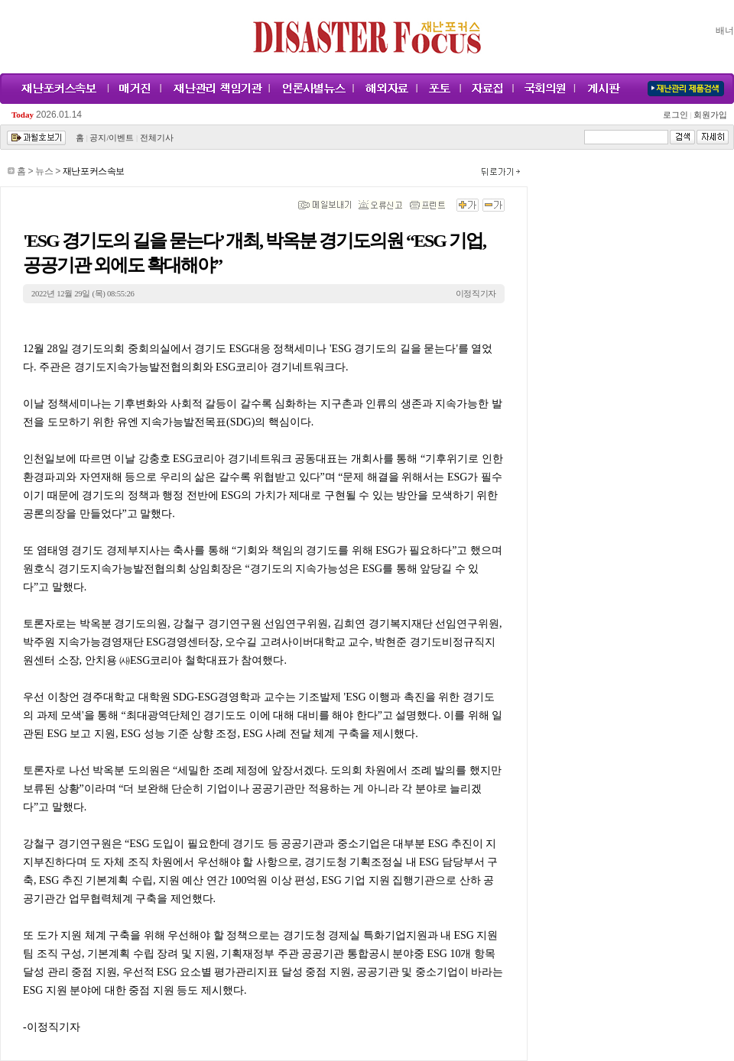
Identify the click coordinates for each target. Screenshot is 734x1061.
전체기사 (157, 138)
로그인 (677, 115)
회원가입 (709, 115)
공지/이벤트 (111, 138)
